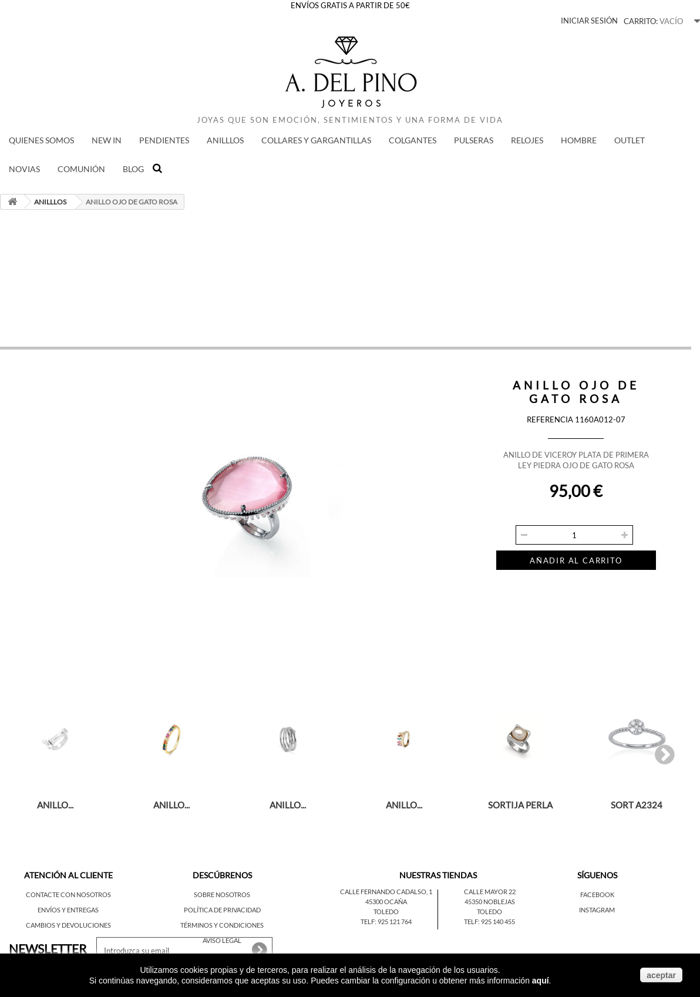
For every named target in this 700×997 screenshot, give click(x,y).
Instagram (597, 910)
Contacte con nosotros (68, 894)
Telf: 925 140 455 (489, 921)
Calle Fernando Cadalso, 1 (386, 891)
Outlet (629, 140)
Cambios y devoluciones (68, 925)
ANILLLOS (225, 140)
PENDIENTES (164, 140)
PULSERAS (473, 140)
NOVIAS (24, 169)
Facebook (597, 894)
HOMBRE (579, 140)
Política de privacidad (222, 910)
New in (107, 140)
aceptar (661, 975)
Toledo (386, 911)
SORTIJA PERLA (520, 805)
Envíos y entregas (68, 910)
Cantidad (512, 515)
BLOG (133, 169)
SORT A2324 (636, 805)
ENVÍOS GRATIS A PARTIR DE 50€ (350, 5)
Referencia (550, 419)
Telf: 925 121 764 (386, 921)
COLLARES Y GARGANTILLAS (316, 140)
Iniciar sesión (589, 20)
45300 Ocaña (386, 901)
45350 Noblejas (490, 901)
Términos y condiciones (222, 925)
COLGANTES (412, 140)
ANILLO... (55, 805)
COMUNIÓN (81, 169)
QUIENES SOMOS (41, 140)
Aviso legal (222, 940)
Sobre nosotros (222, 894)
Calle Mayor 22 (490, 891)
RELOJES (527, 140)
